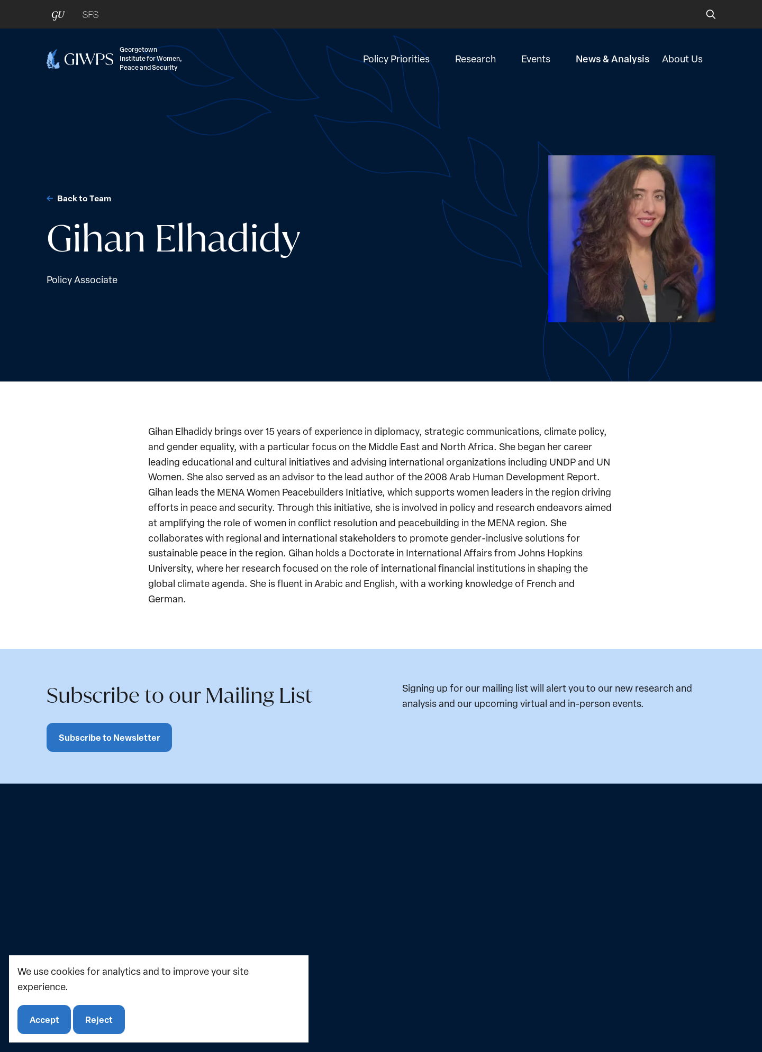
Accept (45, 1018)
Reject (101, 1018)
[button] (703, 14)
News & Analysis (612, 62)
